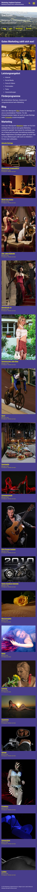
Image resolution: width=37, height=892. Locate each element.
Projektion (4, 806)
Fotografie (8, 117)
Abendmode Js (6, 307)
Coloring (4, 688)
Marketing (19, 28)
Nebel (3, 653)
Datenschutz (13, 888)
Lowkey (3, 872)
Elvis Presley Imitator (8, 549)
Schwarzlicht (5, 840)
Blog (4, 28)
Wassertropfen (6, 619)
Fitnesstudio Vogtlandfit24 (10, 168)
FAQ (11, 28)
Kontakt (28, 28)
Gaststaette (5, 464)
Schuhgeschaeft (6, 495)
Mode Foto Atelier (7, 200)
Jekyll (26, 886)
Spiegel (3, 752)
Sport (3, 416)
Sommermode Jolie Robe (9, 361)
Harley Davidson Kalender (10, 584)
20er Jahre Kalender (8, 253)
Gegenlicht (5, 720)
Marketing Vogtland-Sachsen (12, 3)
